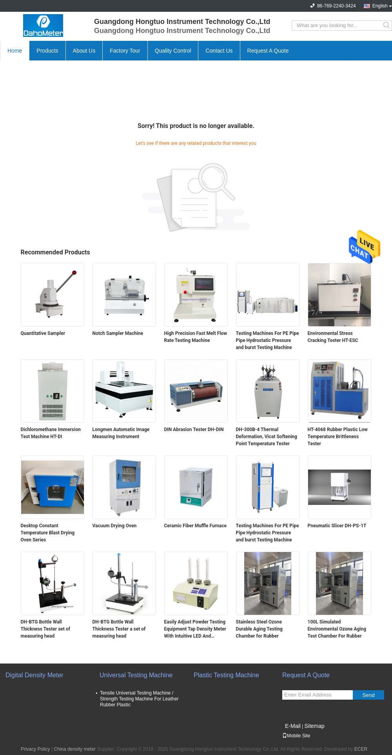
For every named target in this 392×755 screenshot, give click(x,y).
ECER (360, 749)
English (380, 6)
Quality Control (173, 51)
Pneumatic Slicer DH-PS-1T (337, 525)
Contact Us (218, 51)
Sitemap (314, 726)
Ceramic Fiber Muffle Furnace (195, 525)
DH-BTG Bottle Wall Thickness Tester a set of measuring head (119, 629)
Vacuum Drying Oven (115, 525)
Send (368, 695)
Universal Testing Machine (136, 675)
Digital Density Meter (34, 675)
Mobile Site (296, 736)
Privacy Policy (35, 749)
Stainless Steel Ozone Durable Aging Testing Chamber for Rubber (259, 629)
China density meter (75, 749)
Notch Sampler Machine (118, 333)
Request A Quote (268, 51)
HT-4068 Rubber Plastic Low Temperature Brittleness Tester (338, 436)
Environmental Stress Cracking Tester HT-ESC (333, 337)
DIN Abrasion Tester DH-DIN (194, 429)
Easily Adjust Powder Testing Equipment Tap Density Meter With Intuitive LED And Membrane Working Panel (195, 629)
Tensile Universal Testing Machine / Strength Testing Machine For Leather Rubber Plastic (139, 698)
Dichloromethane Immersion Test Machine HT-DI (51, 433)
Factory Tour (125, 51)
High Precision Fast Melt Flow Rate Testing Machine (195, 337)
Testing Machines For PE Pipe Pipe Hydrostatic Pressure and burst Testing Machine (267, 340)
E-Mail (293, 726)
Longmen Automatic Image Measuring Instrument (121, 433)
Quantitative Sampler (43, 333)
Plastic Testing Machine (226, 675)
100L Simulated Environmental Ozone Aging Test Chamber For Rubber (337, 629)
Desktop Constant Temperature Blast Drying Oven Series (48, 533)
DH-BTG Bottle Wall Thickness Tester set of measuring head (45, 629)
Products (47, 51)
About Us (84, 51)
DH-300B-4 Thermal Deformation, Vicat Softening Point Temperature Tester (266, 436)
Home (14, 51)
